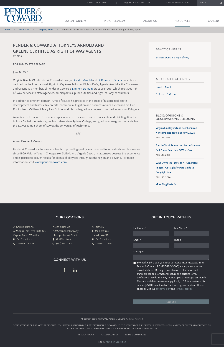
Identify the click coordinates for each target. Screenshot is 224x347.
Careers (214, 20)
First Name (139, 228)
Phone (177, 240)
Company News (46, 29)
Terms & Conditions (135, 335)
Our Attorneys (75, 20)
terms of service (184, 289)
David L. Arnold (82, 80)
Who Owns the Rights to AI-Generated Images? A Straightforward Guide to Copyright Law (177, 168)
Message (138, 251)
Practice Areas (115, 20)
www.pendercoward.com (51, 162)
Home (7, 29)
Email (137, 240)
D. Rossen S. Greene (110, 80)
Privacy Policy (86, 335)
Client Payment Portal (177, 3)
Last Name (180, 228)
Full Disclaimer (109, 335)
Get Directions (24, 239)
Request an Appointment (137, 3)
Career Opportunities (97, 3)
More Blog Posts (164, 184)
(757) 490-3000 (25, 243)
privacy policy (163, 289)
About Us (150, 20)
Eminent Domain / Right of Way (172, 57)
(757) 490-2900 (64, 243)
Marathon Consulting (116, 342)
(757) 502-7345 (104, 243)
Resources (182, 20)
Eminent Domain (82, 88)
